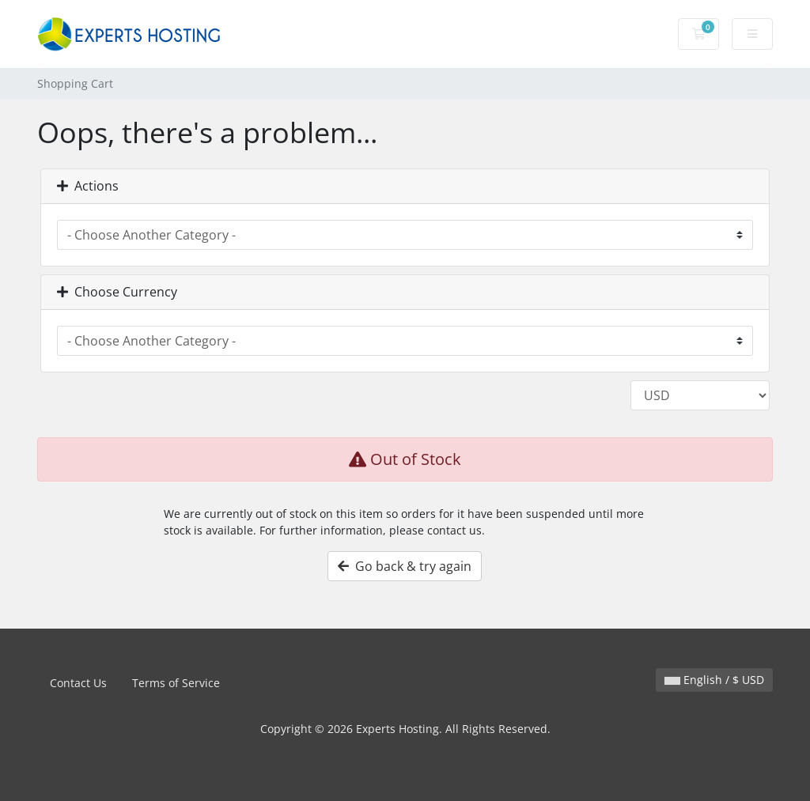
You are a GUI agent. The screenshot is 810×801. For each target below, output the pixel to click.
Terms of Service (176, 682)
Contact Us (78, 682)
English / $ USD (714, 679)
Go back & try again (404, 566)
